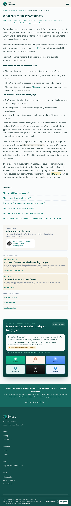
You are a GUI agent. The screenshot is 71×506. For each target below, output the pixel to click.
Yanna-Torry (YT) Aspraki (22, 241)
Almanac (5, 10)
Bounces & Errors (17, 10)
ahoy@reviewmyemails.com (13, 465)
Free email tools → (10, 297)
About (5, 450)
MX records (37, 87)
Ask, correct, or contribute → (35, 402)
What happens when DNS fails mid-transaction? (23, 213)
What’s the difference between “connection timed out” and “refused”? (32, 218)
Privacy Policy (8, 477)
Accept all (63, 502)
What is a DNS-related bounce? (16, 193)
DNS (39, 48)
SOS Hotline (7, 439)
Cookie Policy (7, 484)
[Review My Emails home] (9, 3)
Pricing (5, 435)
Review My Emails (18, 245)
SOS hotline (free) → (11, 308)
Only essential (51, 502)
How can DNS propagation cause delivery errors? (24, 203)
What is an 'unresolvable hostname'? (18, 208)
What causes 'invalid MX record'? (17, 198)
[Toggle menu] (67, 3)
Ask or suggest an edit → (32, 23)
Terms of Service (9, 480)
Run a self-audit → (10, 303)
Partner (5, 454)
